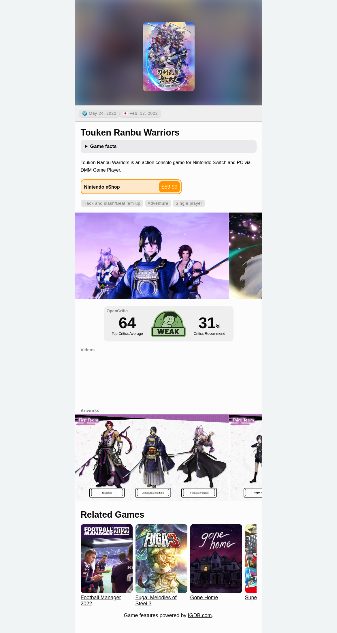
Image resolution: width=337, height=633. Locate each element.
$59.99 (169, 187)
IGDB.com (200, 615)
